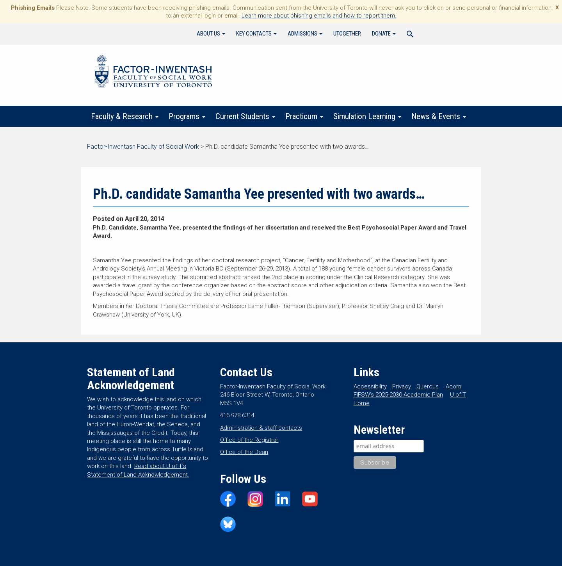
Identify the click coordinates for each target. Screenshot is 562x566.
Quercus (427, 386)
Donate (384, 33)
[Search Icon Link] (410, 35)
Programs (187, 116)
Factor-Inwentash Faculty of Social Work (153, 72)
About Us (211, 33)
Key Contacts (256, 33)
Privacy (401, 386)
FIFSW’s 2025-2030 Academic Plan (398, 394)
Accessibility (370, 386)
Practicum (304, 116)
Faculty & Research (124, 116)
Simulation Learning (367, 116)
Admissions (305, 33)
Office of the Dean (244, 452)
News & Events (438, 116)
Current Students (245, 116)
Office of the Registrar (249, 439)
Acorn (453, 386)
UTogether (347, 33)
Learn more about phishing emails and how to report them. (319, 15)
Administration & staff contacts (261, 427)
